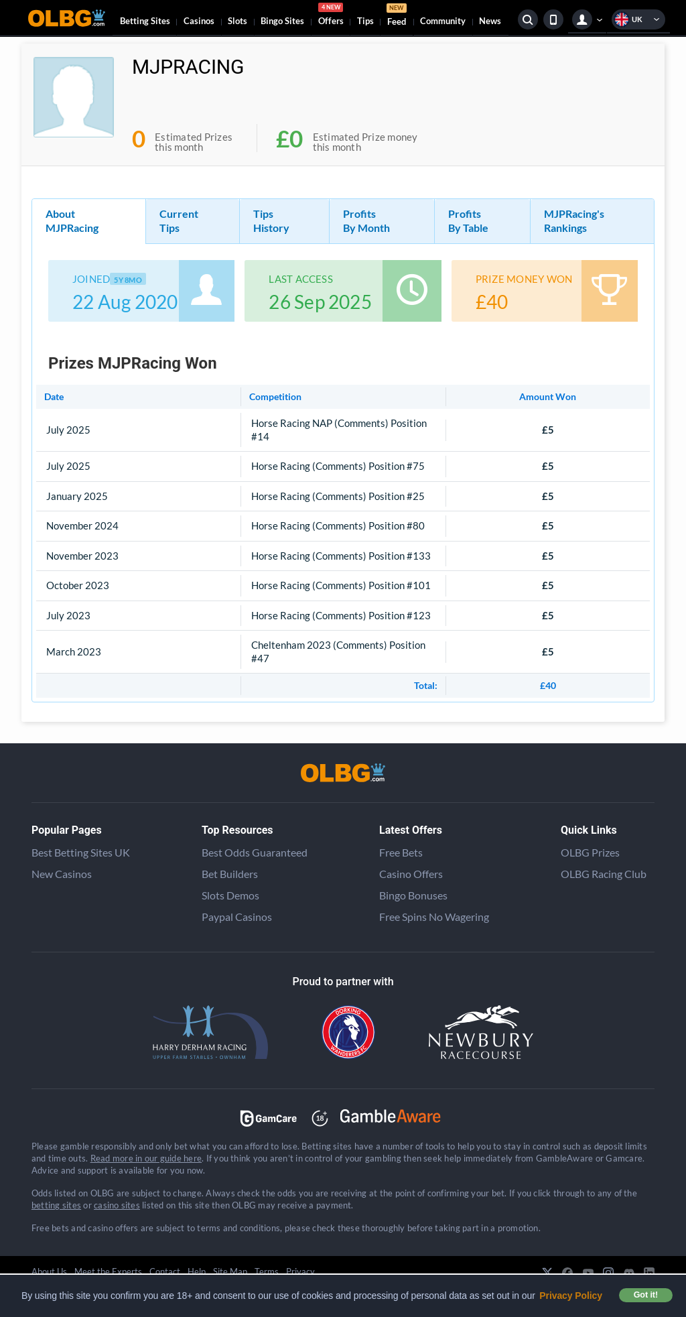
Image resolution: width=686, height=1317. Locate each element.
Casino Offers (411, 873)
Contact (164, 1271)
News (490, 20)
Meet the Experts (108, 1271)
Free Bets (401, 852)
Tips (365, 20)
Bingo (282, 20)
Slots (237, 20)
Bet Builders (230, 873)
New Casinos (61, 873)
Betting (145, 20)
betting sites (56, 1205)
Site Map (230, 1271)
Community (443, 20)
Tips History (271, 220)
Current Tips (178, 220)
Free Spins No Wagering (434, 916)
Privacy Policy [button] (570, 1295)
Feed (397, 16)
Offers (331, 16)
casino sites (117, 1205)
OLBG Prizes (590, 852)
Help (197, 1271)
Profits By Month (366, 220)
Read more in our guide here (146, 1158)
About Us (49, 1271)
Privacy (300, 1271)
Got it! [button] (646, 1295)
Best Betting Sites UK (80, 852)
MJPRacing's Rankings (574, 220)
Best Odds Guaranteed (254, 852)
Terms (267, 1271)
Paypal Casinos (237, 916)
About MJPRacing (72, 220)
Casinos (199, 20)
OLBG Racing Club (603, 873)
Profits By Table (468, 220)
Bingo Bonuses (413, 895)
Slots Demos (230, 895)
